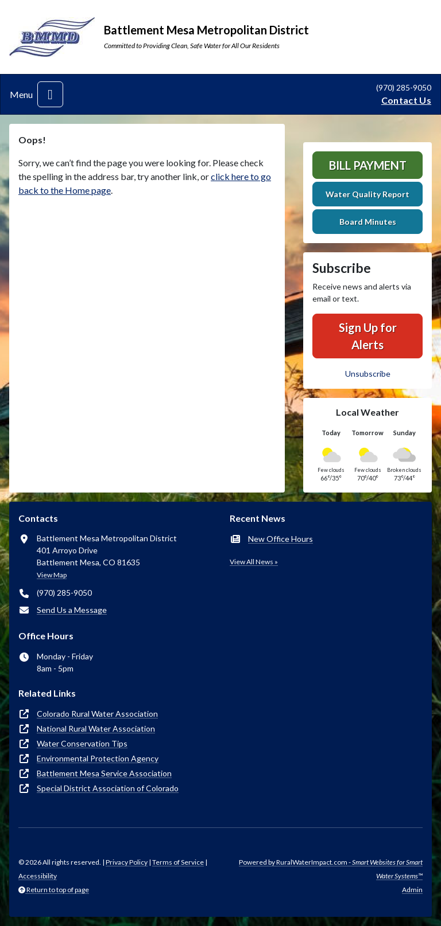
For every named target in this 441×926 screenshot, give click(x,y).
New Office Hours (280, 539)
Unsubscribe (367, 373)
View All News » (254, 561)
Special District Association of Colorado (108, 788)
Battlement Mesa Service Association (104, 773)
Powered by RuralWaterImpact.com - (331, 869)
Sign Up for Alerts (368, 336)
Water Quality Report (367, 194)
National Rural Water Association (96, 728)
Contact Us (406, 100)
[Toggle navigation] (50, 94)
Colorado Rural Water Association (97, 713)
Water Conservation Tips (82, 743)
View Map (52, 575)
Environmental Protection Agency (97, 758)
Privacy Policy (127, 862)
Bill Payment (368, 165)
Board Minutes (367, 221)
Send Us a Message (72, 610)
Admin (412, 889)
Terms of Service (178, 862)
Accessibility (37, 876)
